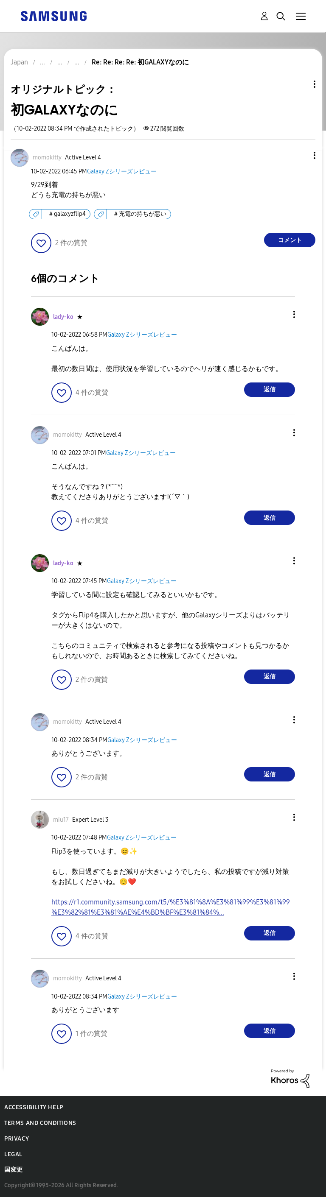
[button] (300, 155)
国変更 (13, 1169)
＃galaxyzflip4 (67, 214)
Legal (13, 1154)
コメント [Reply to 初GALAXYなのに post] (290, 240)
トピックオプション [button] (300, 84)
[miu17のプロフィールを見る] (61, 819)
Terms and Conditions (40, 1123)
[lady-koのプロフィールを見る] (63, 317)
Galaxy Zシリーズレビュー (122, 171)
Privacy (16, 1138)
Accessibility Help (33, 1107)
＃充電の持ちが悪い (139, 214)
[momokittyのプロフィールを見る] (47, 157)
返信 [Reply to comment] (269, 389)
